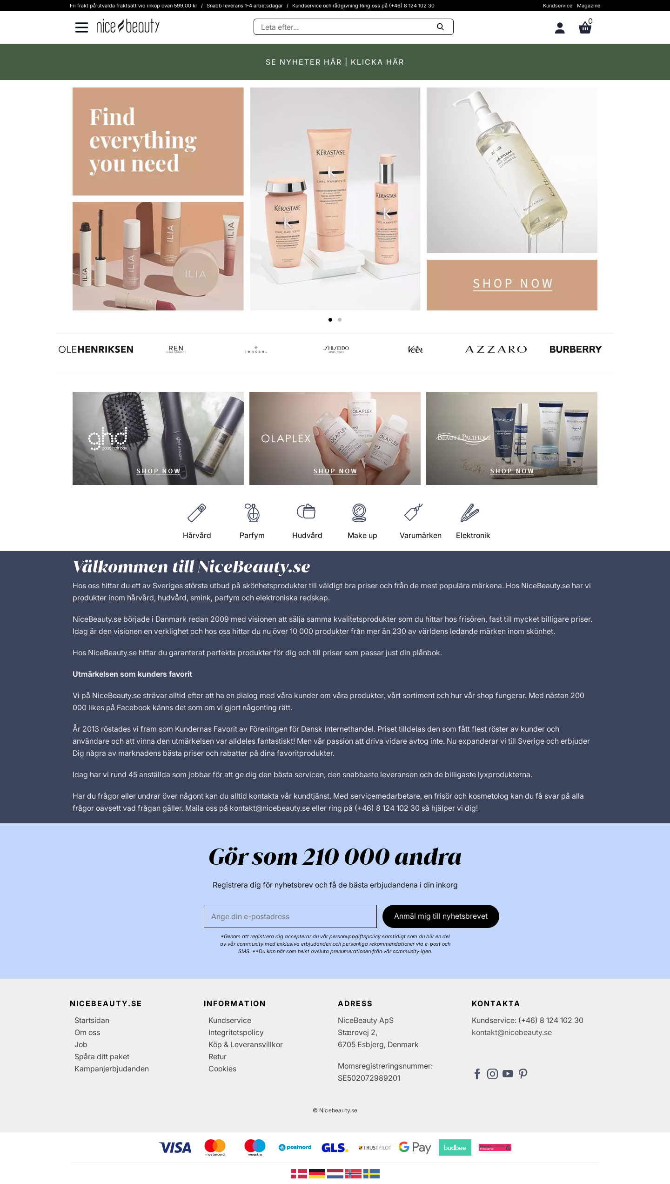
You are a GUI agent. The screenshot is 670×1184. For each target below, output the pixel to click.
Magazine (588, 5)
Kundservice (557, 5)
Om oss (87, 1032)
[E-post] (290, 916)
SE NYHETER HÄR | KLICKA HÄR (335, 62)
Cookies (222, 1068)
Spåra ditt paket (101, 1056)
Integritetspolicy (236, 1032)
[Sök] (354, 27)
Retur (217, 1056)
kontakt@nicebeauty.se (512, 1032)
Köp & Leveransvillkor (245, 1044)
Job (80, 1044)
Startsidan (91, 1020)
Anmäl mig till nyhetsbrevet (441, 916)
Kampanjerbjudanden (111, 1068)
